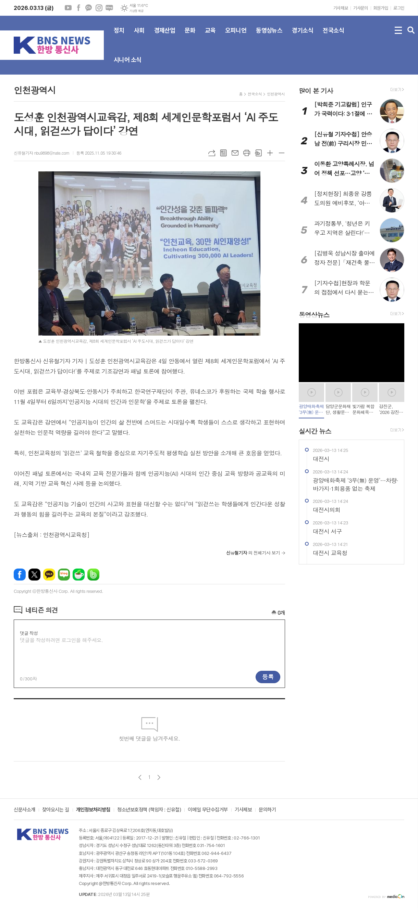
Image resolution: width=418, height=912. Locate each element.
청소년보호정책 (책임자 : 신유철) (149, 810)
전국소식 (333, 36)
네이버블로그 (109, 8)
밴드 (93, 575)
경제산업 (164, 36)
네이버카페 (79, 575)
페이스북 (78, 8)
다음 (159, 777)
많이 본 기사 (316, 90)
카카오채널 (89, 8)
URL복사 (211, 152)
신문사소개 (24, 810)
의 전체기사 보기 (253, 552)
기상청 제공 (136, 11)
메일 (235, 152)
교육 (210, 36)
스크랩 (258, 152)
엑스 (34, 575)
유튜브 (68, 8)
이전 (140, 777)
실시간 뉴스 (315, 430)
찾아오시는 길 (55, 810)
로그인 (398, 8)
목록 (223, 152)
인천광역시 (276, 93)
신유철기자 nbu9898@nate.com (42, 153)
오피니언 (235, 36)
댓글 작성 (29, 633)
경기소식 (302, 36)
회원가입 (380, 8)
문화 (190, 36)
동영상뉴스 (269, 36)
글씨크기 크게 (270, 152)
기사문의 (360, 8)
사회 (139, 36)
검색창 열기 (411, 30)
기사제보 (340, 8)
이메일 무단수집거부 (208, 810)
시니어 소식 (128, 65)
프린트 (246, 152)
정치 (119, 36)
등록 (268, 677)
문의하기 (267, 810)
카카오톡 (49, 575)
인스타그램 (99, 8)
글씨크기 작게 (281, 152)
